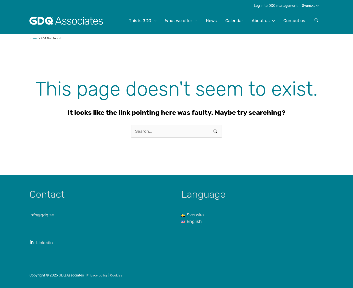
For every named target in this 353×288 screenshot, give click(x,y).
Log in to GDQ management (276, 6)
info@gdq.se (42, 215)
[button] (316, 20)
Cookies (117, 275)
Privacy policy (97, 275)
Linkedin (41, 242)
